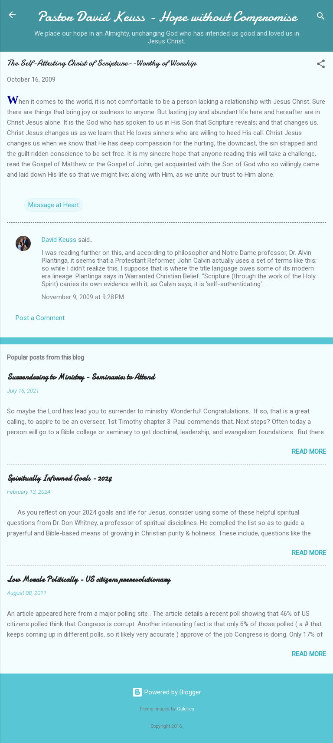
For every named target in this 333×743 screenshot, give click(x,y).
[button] (321, 65)
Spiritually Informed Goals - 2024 (59, 478)
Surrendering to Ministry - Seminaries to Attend (80, 377)
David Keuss (59, 240)
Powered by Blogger (166, 692)
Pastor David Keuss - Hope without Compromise (167, 16)
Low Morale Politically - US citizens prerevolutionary (88, 579)
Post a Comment (40, 318)
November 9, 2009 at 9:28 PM (83, 297)
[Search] (321, 17)
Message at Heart (53, 205)
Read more (309, 452)
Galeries (185, 709)
